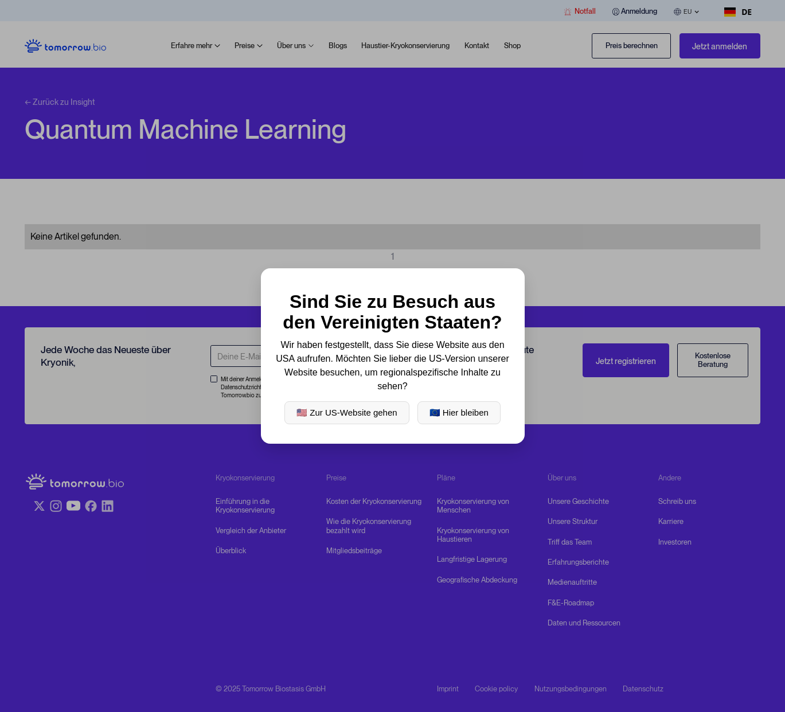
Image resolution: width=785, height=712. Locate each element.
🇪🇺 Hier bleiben (459, 412)
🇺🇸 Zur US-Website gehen (346, 412)
